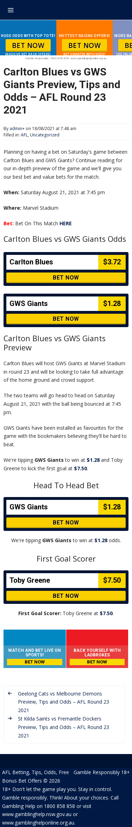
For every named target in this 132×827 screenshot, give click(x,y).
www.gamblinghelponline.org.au (38, 822)
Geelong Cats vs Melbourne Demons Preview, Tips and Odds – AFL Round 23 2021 (63, 702)
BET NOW (28, 45)
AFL (24, 135)
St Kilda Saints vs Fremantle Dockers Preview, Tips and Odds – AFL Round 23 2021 (63, 727)
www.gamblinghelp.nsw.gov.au (36, 814)
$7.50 (80, 468)
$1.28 (93, 460)
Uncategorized (44, 135)
